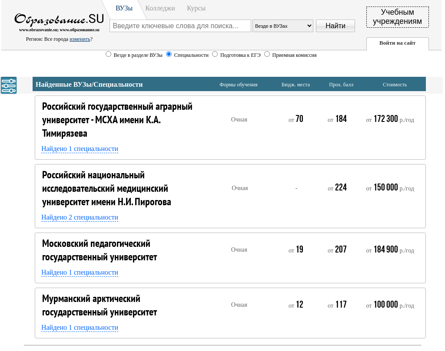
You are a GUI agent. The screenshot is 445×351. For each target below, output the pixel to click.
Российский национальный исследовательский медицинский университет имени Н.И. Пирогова (106, 188)
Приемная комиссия (294, 55)
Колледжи (160, 8)
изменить (80, 39)
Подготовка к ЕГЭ (241, 55)
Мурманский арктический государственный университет (99, 305)
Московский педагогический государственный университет (99, 249)
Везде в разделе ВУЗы (138, 55)
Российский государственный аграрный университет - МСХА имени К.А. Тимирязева (117, 119)
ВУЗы (124, 8)
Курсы (196, 8)
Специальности (192, 55)
